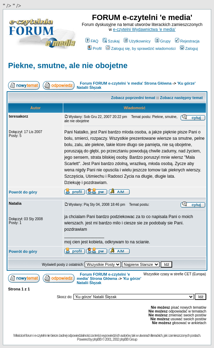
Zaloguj (189, 48)
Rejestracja (187, 41)
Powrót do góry (23, 192)
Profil (94, 48)
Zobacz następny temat (181, 98)
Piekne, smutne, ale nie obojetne (68, 65)
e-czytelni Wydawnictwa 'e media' (144, 29)
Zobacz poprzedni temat (133, 98)
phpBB (97, 339)
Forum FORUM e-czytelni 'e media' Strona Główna (125, 83)
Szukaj (111, 41)
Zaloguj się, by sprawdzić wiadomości (140, 48)
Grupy (163, 41)
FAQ (91, 41)
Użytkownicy (137, 41)
